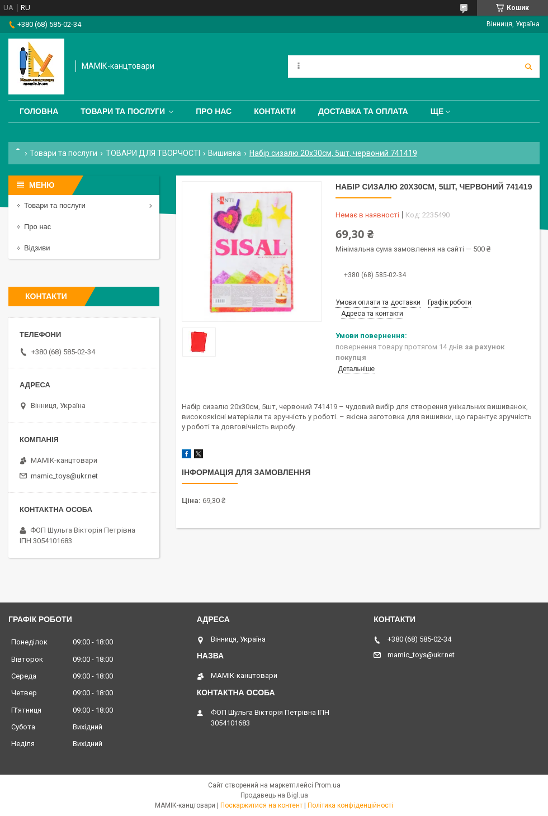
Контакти (275, 111)
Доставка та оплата (363, 111)
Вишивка (224, 153)
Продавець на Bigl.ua (274, 795)
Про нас (214, 111)
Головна (39, 111)
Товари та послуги (123, 111)
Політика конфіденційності (350, 805)
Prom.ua (328, 785)
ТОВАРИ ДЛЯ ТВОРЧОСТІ (153, 153)
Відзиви (37, 248)
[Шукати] (528, 66)
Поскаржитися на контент (261, 805)
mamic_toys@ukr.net (64, 476)
